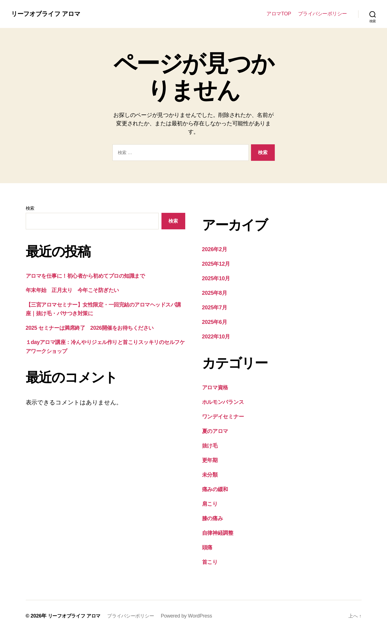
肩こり (211, 501)
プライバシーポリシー (322, 14)
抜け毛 (211, 443)
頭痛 (208, 544)
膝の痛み (214, 516)
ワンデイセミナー (226, 415)
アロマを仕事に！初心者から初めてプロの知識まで (93, 275)
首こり (211, 559)
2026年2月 (216, 249)
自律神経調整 (219, 530)
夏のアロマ (217, 429)
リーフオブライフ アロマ (48, 14)
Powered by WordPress (192, 613)
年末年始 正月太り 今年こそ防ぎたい (78, 290)
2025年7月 (216, 306)
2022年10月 (217, 335)
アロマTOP (278, 14)
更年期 (210, 458)
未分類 (210, 472)
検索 (30, 208)
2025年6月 (216, 321)
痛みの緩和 (217, 487)
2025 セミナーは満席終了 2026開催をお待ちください (98, 327)
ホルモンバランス (226, 400)
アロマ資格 (217, 386)
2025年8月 (216, 292)
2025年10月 (217, 278)
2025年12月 (217, 263)
